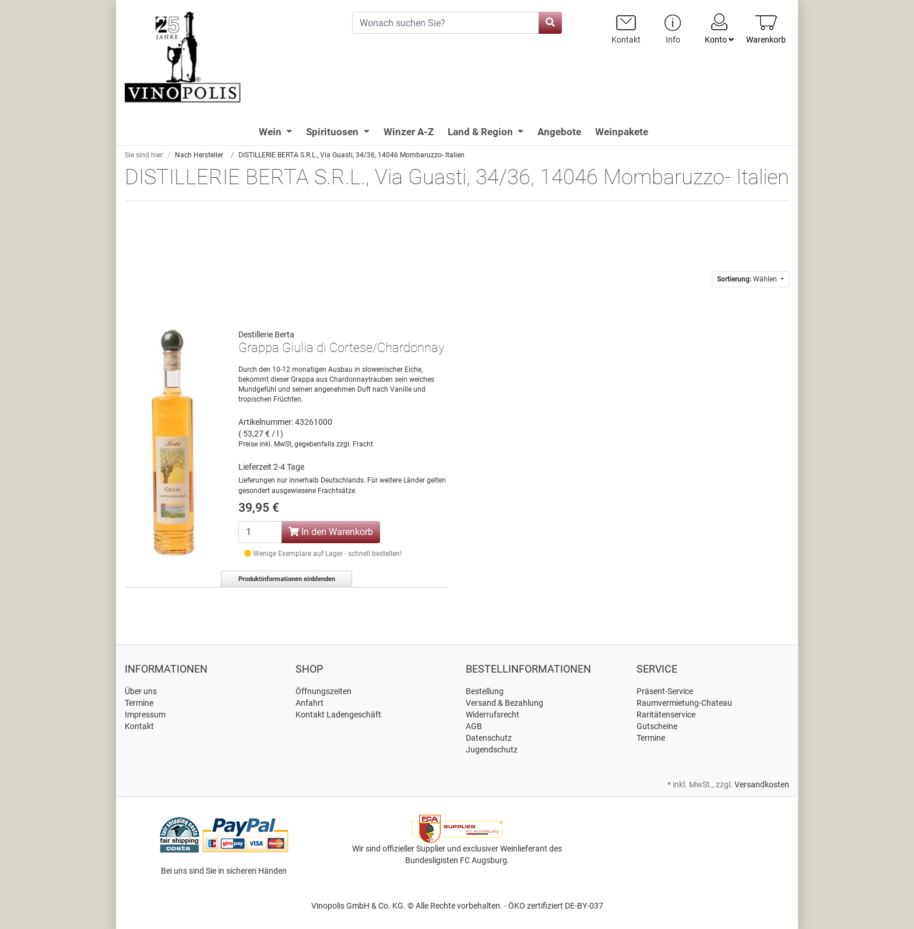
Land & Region (481, 132)
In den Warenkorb (331, 531)
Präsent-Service (665, 691)
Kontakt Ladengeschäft (338, 714)
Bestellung (485, 691)
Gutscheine (657, 726)
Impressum (145, 714)
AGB (474, 726)
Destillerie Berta (266, 334)
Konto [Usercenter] (719, 28)
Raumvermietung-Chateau (684, 703)
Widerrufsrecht (492, 714)
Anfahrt (310, 703)
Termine (139, 703)
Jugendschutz (492, 749)
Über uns (141, 691)
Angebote (559, 132)
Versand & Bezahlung (504, 703)
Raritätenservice (666, 714)
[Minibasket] (766, 29)
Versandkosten (761, 784)
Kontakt (139, 726)
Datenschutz (489, 738)
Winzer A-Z (409, 132)
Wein (271, 132)
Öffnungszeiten (323, 691)
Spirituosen (333, 132)
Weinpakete (621, 132)
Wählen (748, 279)
